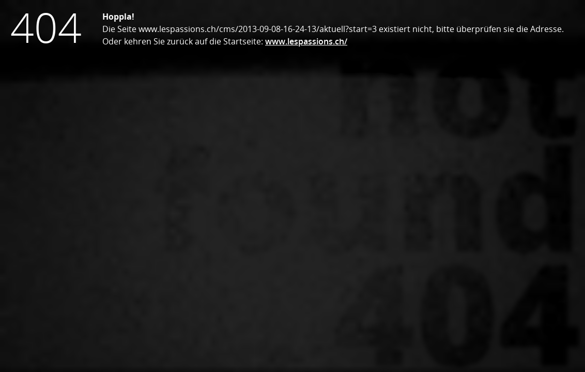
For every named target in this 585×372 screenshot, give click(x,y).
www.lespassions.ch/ (306, 41)
